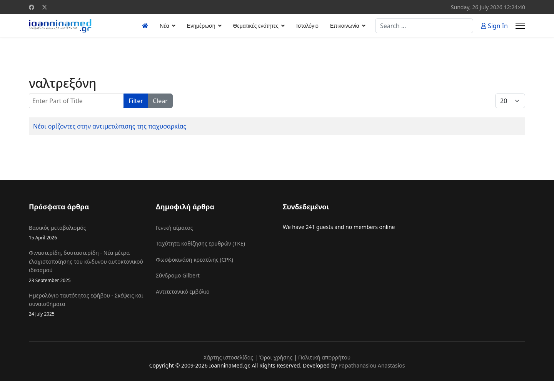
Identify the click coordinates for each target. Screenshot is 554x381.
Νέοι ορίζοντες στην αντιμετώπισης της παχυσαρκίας (109, 126)
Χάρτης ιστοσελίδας (228, 357)
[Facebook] (31, 7)
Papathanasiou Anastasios (372, 365)
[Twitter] (44, 7)
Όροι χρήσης (275, 357)
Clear (160, 101)
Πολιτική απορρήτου (324, 357)
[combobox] (424, 25)
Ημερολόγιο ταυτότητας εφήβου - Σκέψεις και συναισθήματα (86, 305)
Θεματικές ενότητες (256, 26)
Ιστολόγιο (307, 26)
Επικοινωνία (344, 26)
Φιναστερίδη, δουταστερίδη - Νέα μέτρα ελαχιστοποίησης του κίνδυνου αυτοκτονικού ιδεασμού (86, 266)
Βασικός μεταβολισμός (86, 232)
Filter (135, 101)
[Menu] (520, 25)
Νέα (164, 26)
